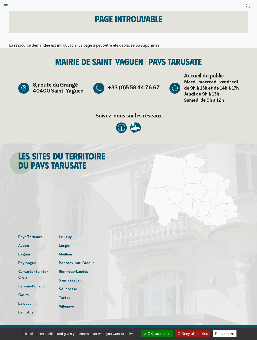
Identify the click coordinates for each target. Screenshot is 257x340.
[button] (5, 4)
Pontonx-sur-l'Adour (76, 264)
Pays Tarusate (30, 237)
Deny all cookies (192, 334)
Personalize (224, 334)
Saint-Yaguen (70, 281)
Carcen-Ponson (31, 287)
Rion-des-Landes (73, 272)
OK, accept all (157, 334)
